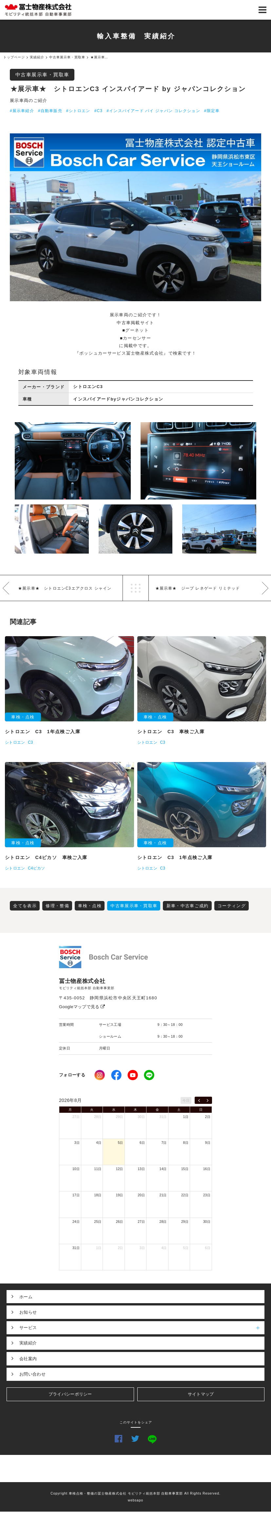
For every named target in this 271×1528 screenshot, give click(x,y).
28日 (97, 1117)
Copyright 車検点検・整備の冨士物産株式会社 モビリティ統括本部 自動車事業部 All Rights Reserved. (135, 1493)
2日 (207, 1117)
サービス (141, 1327)
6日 (142, 1143)
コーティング (232, 905)
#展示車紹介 (22, 110)
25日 (97, 1222)
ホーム (25, 1296)
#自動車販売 (50, 110)
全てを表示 (25, 905)
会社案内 (28, 1358)
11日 (97, 1169)
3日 (77, 1143)
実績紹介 (28, 1343)
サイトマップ (201, 1394)
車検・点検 (90, 905)
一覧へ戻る (136, 588)
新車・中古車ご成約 (187, 905)
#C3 (98, 110)
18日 (97, 1195)
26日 (119, 1222)
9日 (207, 1143)
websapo (135, 1500)
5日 (120, 1143)
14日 (163, 1169)
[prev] (199, 1100)
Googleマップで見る (82, 1006)
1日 (185, 1117)
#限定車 (212, 110)
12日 (119, 1169)
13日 (141, 1169)
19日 (119, 1195)
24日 (76, 1222)
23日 (206, 1195)
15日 (184, 1169)
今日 (186, 1100)
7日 (163, 1143)
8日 (185, 1143)
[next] (207, 1100)
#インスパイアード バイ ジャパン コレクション (153, 110)
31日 (163, 1117)
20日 (141, 1195)
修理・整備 (57, 905)
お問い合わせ (32, 1374)
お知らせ (28, 1312)
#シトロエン (78, 110)
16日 (206, 1169)
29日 (119, 1117)
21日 (163, 1195)
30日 (141, 1117)
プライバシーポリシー (70, 1394)
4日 (98, 1143)
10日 (76, 1169)
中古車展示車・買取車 (42, 74)
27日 (76, 1117)
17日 (76, 1195)
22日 (184, 1195)
